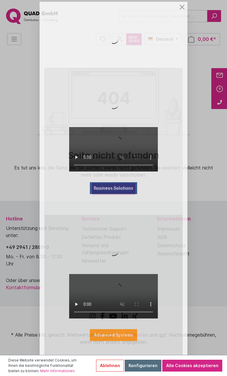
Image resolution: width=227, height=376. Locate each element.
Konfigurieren (143, 365)
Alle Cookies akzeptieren (192, 365)
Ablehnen (110, 365)
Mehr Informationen (57, 371)
